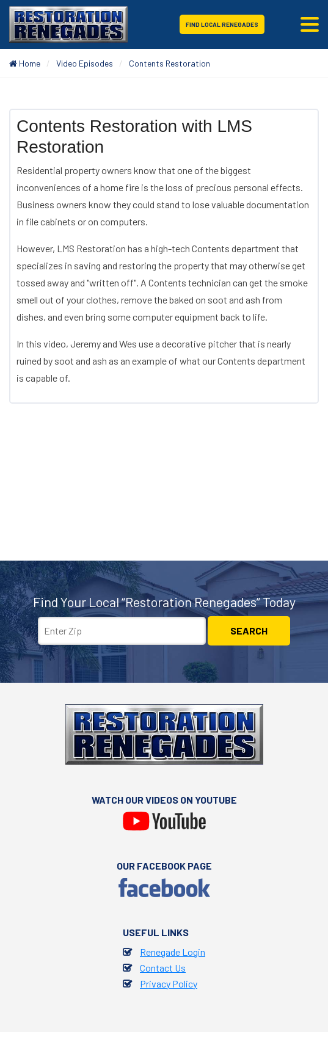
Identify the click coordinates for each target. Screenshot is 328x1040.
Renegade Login (172, 952)
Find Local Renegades (222, 24)
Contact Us (163, 967)
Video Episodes (84, 63)
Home (24, 63)
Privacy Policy (168, 983)
